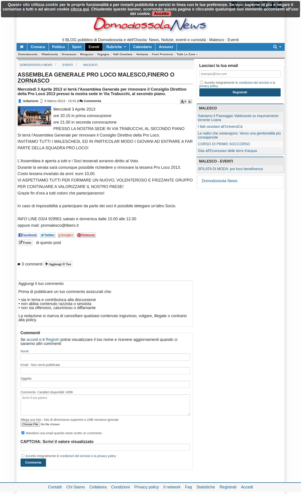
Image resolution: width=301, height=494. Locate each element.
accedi (32, 339)
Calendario (142, 47)
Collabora (98, 487)
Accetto (161, 13)
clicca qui (80, 9)
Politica (58, 47)
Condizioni (120, 487)
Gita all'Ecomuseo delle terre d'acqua (227, 151)
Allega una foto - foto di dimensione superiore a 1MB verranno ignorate (70, 419)
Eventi (93, 47)
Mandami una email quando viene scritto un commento (61, 433)
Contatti (55, 487)
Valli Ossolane (123, 54)
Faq (188, 487)
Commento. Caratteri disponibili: (47, 392)
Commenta (90, 101)
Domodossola (28, 54)
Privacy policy (146, 487)
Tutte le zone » (187, 54)
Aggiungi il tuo (59, 264)
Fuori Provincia (162, 54)
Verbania (142, 54)
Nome (25, 351)
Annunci (166, 47)
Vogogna (103, 54)
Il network (172, 487)
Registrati (227, 487)
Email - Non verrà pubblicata (40, 364)
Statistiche (205, 487)
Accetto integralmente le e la (68, 456)
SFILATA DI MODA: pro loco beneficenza (230, 169)
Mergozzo (86, 54)
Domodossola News (220, 181)
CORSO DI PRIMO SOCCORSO (224, 144)
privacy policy (106, 456)
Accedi (247, 487)
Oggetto (26, 378)
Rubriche (114, 47)
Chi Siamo (75, 487)
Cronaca (38, 47)
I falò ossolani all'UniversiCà (220, 126)
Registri (52, 339)
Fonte (27, 242)
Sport (76, 47)
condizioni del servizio (75, 456)
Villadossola (49, 54)
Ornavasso (68, 54)
